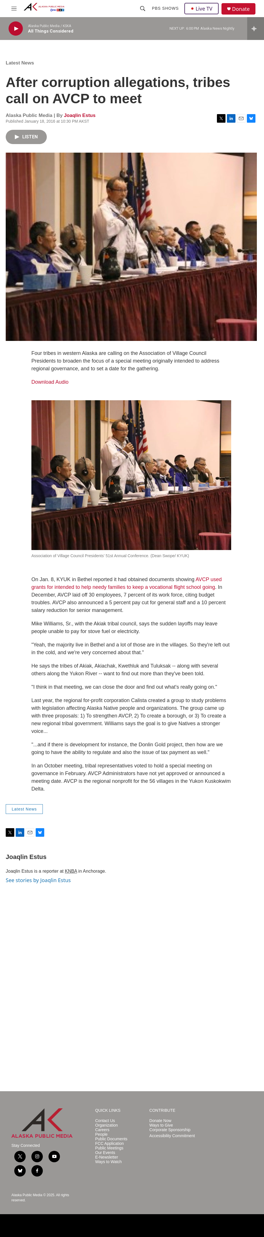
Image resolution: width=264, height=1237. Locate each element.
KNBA (71, 871)
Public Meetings (109, 1148)
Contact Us (105, 1121)
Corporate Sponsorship (169, 1130)
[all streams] (255, 28)
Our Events (105, 1153)
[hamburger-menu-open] (14, 8)
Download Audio (49, 382)
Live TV (201, 8)
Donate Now (160, 1121)
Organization (106, 1125)
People (101, 1134)
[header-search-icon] (142, 8)
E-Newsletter (106, 1157)
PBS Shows (165, 8)
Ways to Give (161, 1125)
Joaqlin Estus (80, 115)
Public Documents (111, 1139)
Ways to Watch (108, 1162)
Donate (241, 9)
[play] (15, 28)
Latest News (20, 63)
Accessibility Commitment (172, 1136)
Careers (102, 1130)
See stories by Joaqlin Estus (38, 880)
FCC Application (109, 1143)
